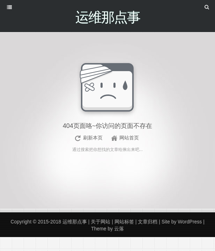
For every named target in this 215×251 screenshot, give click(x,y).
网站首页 (129, 138)
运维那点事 (74, 222)
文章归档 (147, 222)
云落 (119, 229)
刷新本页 (93, 138)
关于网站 (100, 222)
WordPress (190, 222)
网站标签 (124, 222)
